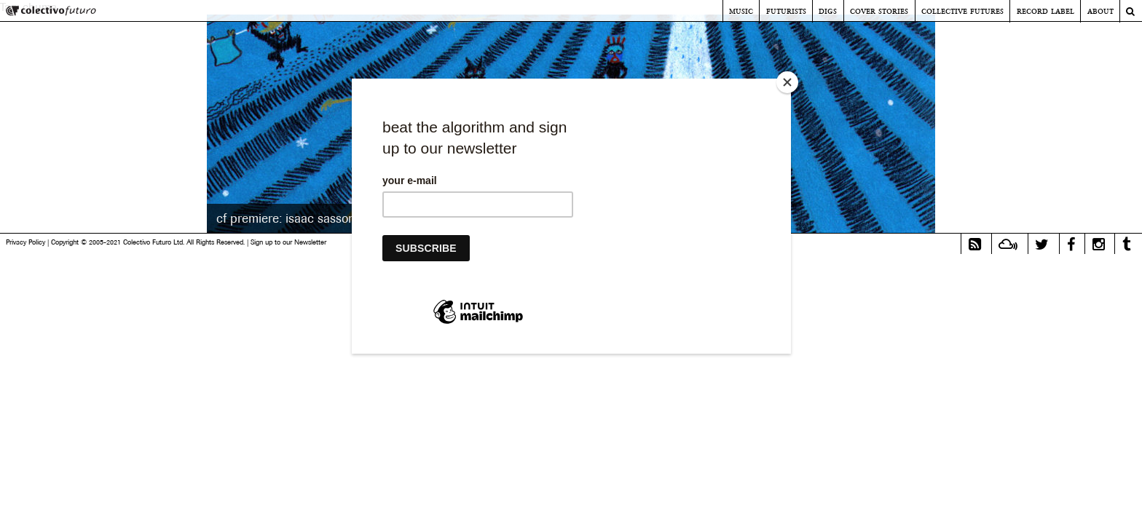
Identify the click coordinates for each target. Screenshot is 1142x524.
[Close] (787, 82)
